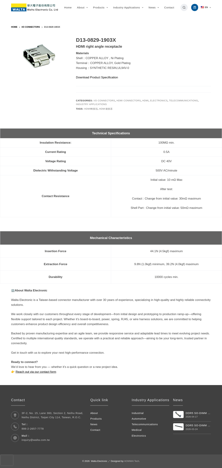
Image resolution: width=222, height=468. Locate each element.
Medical (137, 429)
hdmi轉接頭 (91, 108)
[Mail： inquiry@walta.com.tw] (15, 438)
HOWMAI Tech (131, 461)
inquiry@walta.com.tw (36, 439)
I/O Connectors (104, 100)
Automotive (139, 418)
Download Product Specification (97, 77)
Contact (169, 7)
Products (101, 7)
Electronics (159, 100)
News (154, 7)
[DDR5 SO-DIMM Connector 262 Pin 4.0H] (178, 426)
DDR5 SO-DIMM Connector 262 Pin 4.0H (198, 425)
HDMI (145, 100)
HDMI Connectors (129, 100)
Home (68, 7)
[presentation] (7, 460)
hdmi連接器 (106, 108)
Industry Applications (129, 7)
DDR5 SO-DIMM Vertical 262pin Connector (198, 413)
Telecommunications (183, 100)
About (83, 7)
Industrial (138, 413)
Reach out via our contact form (36, 371)
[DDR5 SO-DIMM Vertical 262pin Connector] (178, 414)
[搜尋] (184, 7)
